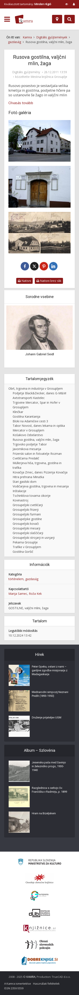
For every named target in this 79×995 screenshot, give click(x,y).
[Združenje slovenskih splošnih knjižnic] (39, 929)
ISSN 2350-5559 (13, 988)
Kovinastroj (20, 500)
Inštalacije (19, 491)
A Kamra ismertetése (17, 983)
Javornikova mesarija (27, 449)
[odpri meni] (7, 19)
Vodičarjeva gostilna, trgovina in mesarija (41, 486)
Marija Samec (17, 594)
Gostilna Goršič (23, 552)
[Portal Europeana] (39, 895)
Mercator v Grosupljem (28, 430)
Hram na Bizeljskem (44, 813)
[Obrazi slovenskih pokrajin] (39, 944)
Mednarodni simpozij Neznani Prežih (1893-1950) (50, 693)
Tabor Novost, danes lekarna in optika (39, 426)
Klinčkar (18, 412)
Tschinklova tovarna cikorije (32, 496)
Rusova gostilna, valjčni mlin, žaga (36, 440)
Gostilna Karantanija (26, 416)
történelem (16, 579)
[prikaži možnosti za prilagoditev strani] (66, 4)
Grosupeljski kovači (26, 524)
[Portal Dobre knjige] (40, 960)
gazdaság (31, 579)
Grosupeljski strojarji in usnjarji (34, 538)
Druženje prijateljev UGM (46, 717)
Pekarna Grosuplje (25, 542)
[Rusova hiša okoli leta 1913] (39, 232)
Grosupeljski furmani (27, 514)
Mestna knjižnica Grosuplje (49, 77)
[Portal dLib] (39, 913)
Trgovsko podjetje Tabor (30, 444)
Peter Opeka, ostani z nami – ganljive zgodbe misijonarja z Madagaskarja (49, 670)
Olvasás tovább (20, 103)
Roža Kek (35, 594)
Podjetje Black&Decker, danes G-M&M (39, 393)
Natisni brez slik (48, 281)
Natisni (24, 281)
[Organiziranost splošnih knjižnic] (39, 878)
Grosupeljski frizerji (26, 510)
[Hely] (57, 19)
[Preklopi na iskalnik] (69, 19)
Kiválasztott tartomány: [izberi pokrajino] (27, 4)
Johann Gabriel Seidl (39, 354)
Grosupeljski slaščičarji (28, 533)
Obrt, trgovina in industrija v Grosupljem (35, 388)
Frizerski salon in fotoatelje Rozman (37, 454)
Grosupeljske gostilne (27, 519)
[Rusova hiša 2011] (39, 141)
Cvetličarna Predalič (26, 458)
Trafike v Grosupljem (27, 547)
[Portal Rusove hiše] (39, 186)
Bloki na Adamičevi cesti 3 (30, 421)
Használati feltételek (46, 983)
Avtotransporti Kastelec (29, 398)
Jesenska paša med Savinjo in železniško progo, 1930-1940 (49, 766)
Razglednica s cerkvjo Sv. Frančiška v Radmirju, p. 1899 (49, 789)
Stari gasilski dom (24, 482)
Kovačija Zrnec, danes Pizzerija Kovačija (40, 472)
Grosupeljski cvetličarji (28, 505)
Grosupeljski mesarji (26, 528)
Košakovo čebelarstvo (28, 435)
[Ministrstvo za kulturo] (39, 862)
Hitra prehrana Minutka (28, 477)
